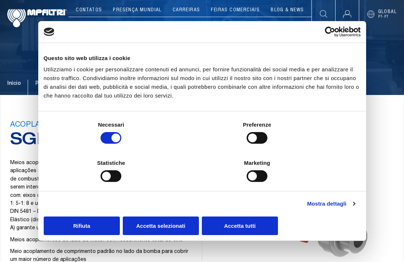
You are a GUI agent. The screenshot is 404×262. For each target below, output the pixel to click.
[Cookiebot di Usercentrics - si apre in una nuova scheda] (329, 51)
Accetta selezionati (202, 206)
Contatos (89, 10)
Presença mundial (137, 10)
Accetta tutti (309, 206)
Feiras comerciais (235, 10)
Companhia (94, 25)
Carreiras (186, 10)
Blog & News (287, 10)
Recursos (287, 25)
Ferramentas (238, 25)
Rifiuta (95, 206)
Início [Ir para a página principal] (14, 97)
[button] (347, 14)
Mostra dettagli (326, 185)
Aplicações (186, 25)
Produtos (139, 25)
